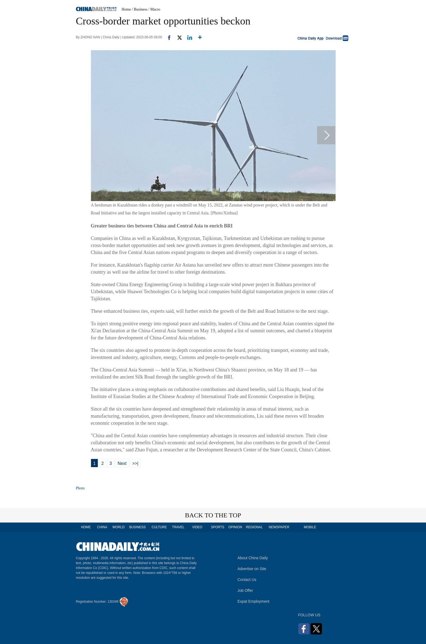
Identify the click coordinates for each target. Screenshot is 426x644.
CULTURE (159, 527)
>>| (135, 463)
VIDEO (197, 527)
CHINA (102, 527)
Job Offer (245, 590)
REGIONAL (254, 527)
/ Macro (154, 9)
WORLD (118, 527)
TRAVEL (178, 527)
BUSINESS (137, 527)
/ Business (139, 9)
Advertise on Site (251, 569)
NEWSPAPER (279, 527)
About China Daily (252, 558)
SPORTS (217, 527)
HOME (86, 527)
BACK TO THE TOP (213, 515)
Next (122, 463)
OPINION (235, 527)
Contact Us (246, 579)
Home (126, 9)
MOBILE (310, 527)
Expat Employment (253, 601)
